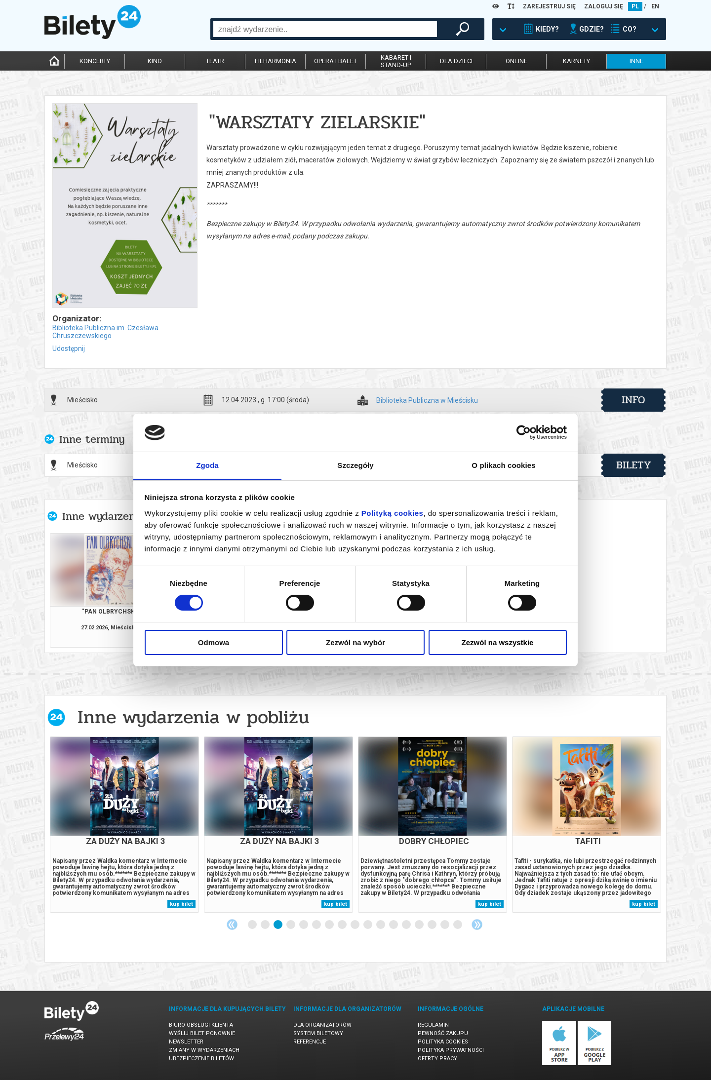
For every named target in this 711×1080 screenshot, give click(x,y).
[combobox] (325, 29)
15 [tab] (432, 925)
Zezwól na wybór (355, 642)
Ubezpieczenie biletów (201, 1058)
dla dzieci (456, 61)
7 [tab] (330, 925)
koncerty (94, 61)
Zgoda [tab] (207, 465)
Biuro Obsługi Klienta (201, 1025)
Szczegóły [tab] (355, 465)
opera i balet (335, 61)
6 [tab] (317, 925)
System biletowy (318, 1033)
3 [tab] (278, 925)
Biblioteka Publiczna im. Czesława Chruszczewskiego (105, 332)
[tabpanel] (124, 824)
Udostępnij (68, 348)
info (633, 399)
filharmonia (275, 61)
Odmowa (213, 642)
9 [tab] (355, 925)
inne (636, 61)
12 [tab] (394, 925)
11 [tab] (381, 925)
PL (635, 6)
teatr (215, 61)
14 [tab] (420, 925)
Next (477, 924)
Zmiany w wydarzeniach (204, 1050)
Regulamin (433, 1025)
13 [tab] (407, 925)
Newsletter (186, 1042)
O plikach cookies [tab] (503, 465)
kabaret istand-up (396, 61)
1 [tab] (253, 925)
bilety (633, 465)
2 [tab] (266, 925)
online (516, 61)
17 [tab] (458, 925)
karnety (576, 61)
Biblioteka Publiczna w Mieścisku (427, 400)
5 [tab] (304, 925)
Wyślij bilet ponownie (202, 1033)
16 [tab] (445, 925)
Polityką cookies (392, 513)
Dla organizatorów (322, 1025)
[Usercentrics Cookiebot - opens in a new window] (523, 432)
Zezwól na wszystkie (498, 642)
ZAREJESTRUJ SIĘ (549, 6)
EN (655, 6)
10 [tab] (368, 925)
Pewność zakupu (443, 1033)
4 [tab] (291, 925)
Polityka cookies (443, 1042)
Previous (232, 924)
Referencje (309, 1042)
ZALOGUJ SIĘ (603, 6)
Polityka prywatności (451, 1050)
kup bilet (181, 904)
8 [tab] (343, 925)
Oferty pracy (437, 1058)
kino (155, 61)
